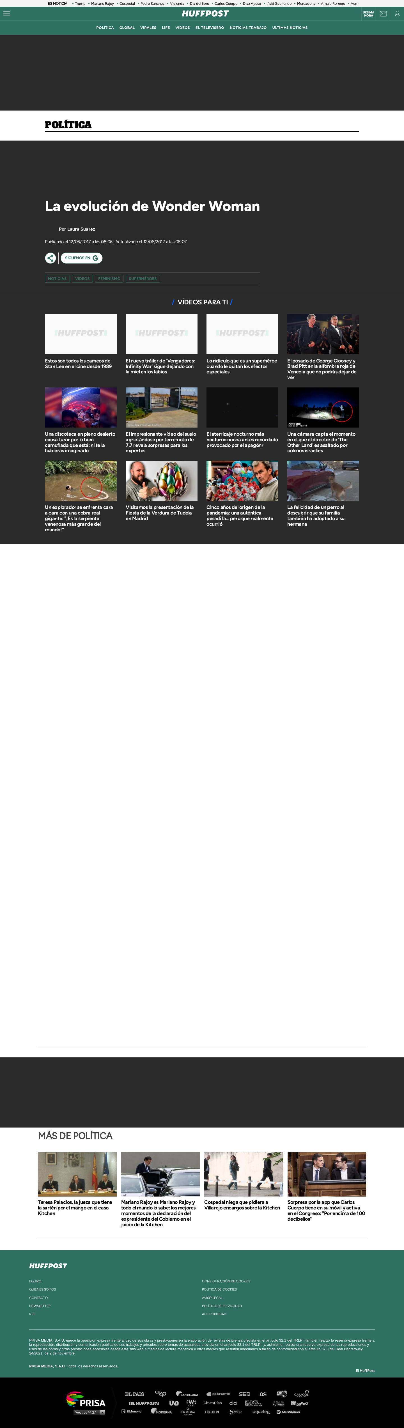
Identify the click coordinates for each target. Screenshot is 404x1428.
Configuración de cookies (226, 1281)
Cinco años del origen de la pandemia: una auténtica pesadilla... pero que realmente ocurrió (239, 515)
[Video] (87, 171)
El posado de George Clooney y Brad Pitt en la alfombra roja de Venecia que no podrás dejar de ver (322, 369)
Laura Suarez (81, 229)
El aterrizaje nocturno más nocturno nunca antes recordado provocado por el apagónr (242, 439)
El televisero (210, 28)
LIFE (166, 28)
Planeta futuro (277, 1402)
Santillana (191, 1394)
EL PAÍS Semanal (256, 1402)
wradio (192, 1402)
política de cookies (219, 1289)
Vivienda (177, 3)
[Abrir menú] (6, 13)
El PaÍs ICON (214, 1411)
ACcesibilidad (214, 1314)
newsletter (40, 1306)
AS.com (262, 1394)
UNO (176, 1402)
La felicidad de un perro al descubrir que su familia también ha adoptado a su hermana (315, 515)
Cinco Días (214, 1402)
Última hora (368, 14)
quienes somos (42, 1289)
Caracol (302, 1394)
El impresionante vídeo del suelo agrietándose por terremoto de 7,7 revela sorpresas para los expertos (161, 442)
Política (68, 125)
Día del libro (199, 3)
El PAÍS (138, 1394)
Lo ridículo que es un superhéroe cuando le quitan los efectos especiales (241, 366)
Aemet (356, 3)
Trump (80, 3)
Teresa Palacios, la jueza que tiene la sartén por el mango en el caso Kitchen (75, 1207)
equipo (35, 1281)
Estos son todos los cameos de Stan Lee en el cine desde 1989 (78, 363)
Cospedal (127, 3)
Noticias (57, 278)
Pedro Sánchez (152, 3)
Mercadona (306, 3)
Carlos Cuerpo (226, 3)
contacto (38, 1298)
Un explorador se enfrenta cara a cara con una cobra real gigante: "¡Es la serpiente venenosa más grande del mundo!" (79, 518)
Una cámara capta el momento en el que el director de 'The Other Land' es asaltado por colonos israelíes (321, 442)
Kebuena (296, 1402)
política (105, 28)
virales (148, 28)
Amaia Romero (333, 3)
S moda (237, 1411)
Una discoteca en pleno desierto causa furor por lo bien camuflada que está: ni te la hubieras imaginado (80, 442)
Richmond (134, 1411)
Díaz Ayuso (252, 3)
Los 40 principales (164, 1394)
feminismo (109, 278)
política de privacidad (222, 1306)
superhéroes (143, 278)
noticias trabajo (248, 28)
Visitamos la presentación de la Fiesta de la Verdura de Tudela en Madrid (160, 513)
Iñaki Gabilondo (279, 3)
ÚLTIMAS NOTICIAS (290, 28)
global (127, 28)
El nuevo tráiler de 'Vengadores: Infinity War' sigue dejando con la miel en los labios (160, 366)
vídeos (183, 28)
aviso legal (212, 1298)
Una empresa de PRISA (88, 1399)
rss (32, 1314)
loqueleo (262, 1411)
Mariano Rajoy (102, 3)
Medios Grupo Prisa (88, 1412)
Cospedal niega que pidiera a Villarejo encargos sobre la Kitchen (242, 1205)
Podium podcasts (189, 1411)
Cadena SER (245, 1394)
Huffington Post (145, 1402)
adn (281, 1394)
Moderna (162, 1411)
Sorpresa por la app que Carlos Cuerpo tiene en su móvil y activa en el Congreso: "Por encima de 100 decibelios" (326, 1210)
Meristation (289, 1411)
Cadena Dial (235, 1402)
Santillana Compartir (221, 1394)
